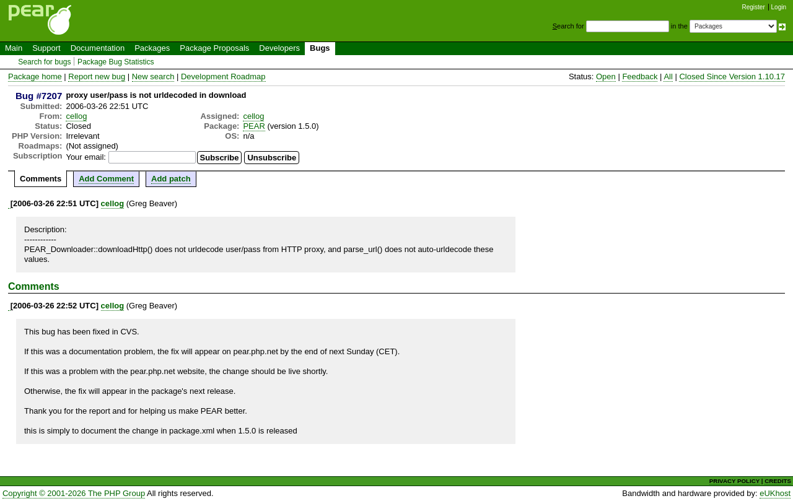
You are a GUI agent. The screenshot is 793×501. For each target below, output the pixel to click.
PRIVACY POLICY (734, 480)
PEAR (254, 126)
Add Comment (106, 178)
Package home (35, 76)
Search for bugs (44, 62)
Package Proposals (214, 48)
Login (778, 7)
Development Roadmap (223, 76)
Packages (152, 48)
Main (13, 48)
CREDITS (778, 480)
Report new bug (96, 76)
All (668, 76)
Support (46, 48)
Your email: (86, 157)
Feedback (639, 76)
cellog (76, 116)
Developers (279, 48)
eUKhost (775, 493)
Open (606, 76)
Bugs (320, 48)
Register (753, 7)
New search (153, 76)
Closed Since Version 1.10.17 (732, 76)
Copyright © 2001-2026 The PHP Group (73, 493)
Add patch (171, 178)
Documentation (98, 48)
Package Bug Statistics (115, 62)
